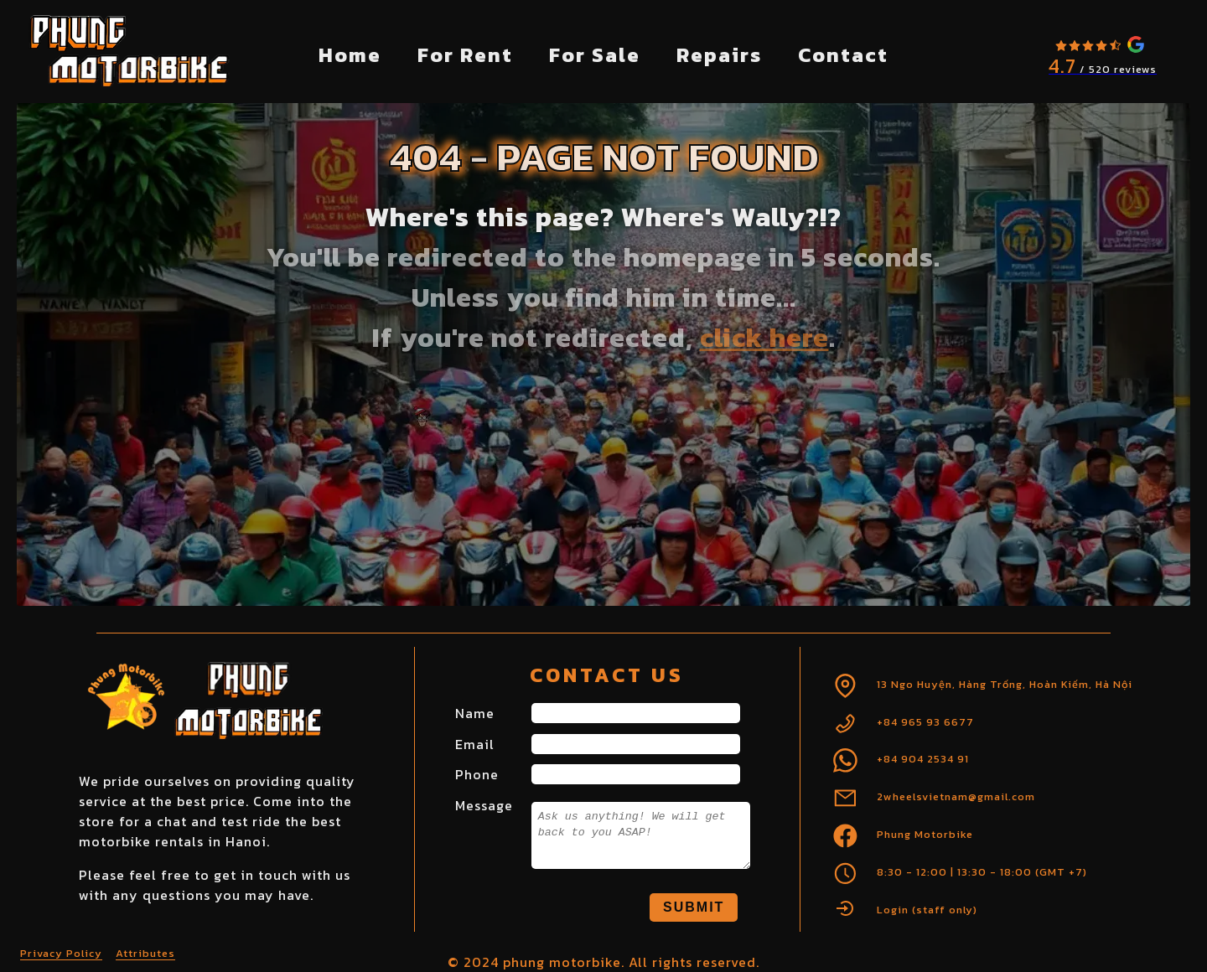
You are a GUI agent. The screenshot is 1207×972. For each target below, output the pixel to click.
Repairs (719, 55)
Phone (477, 774)
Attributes (145, 953)
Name (475, 713)
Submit (693, 907)
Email (475, 744)
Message (484, 805)
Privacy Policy (61, 953)
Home (350, 55)
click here (764, 338)
